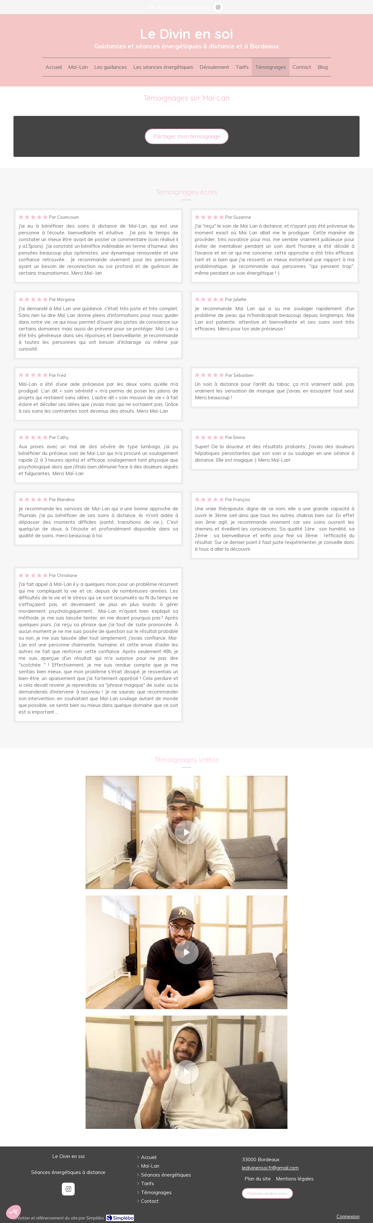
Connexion (348, 1216)
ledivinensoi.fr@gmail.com (270, 1168)
